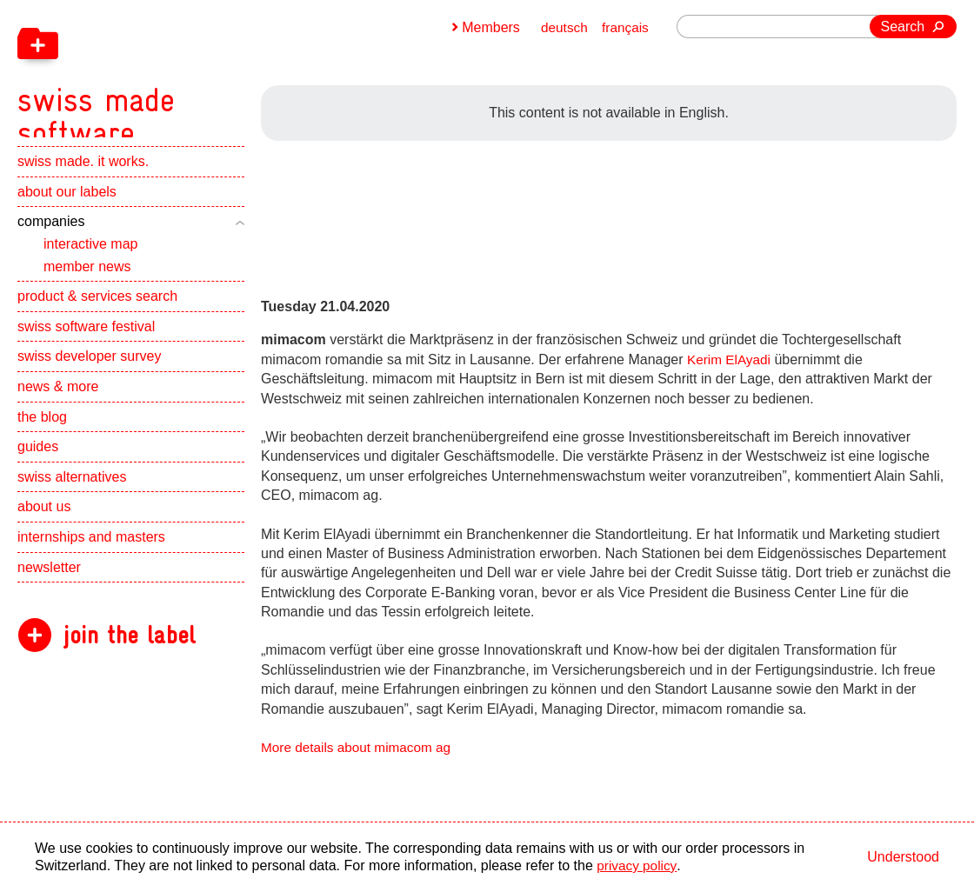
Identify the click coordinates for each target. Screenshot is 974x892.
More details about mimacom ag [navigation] (360, 747)
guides (37, 465)
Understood (903, 856)
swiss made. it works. (83, 180)
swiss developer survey (89, 375)
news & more (57, 405)
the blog (42, 435)
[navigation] (191, 78)
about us (43, 525)
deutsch (561, 27)
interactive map (90, 263)
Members (487, 27)
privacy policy (638, 865)
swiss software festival (86, 345)
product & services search (97, 315)
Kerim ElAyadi (730, 359)
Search (903, 26)
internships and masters (91, 556)
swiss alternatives (71, 496)
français (624, 27)
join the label (129, 654)
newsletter (49, 585)
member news (86, 284)
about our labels (67, 210)
